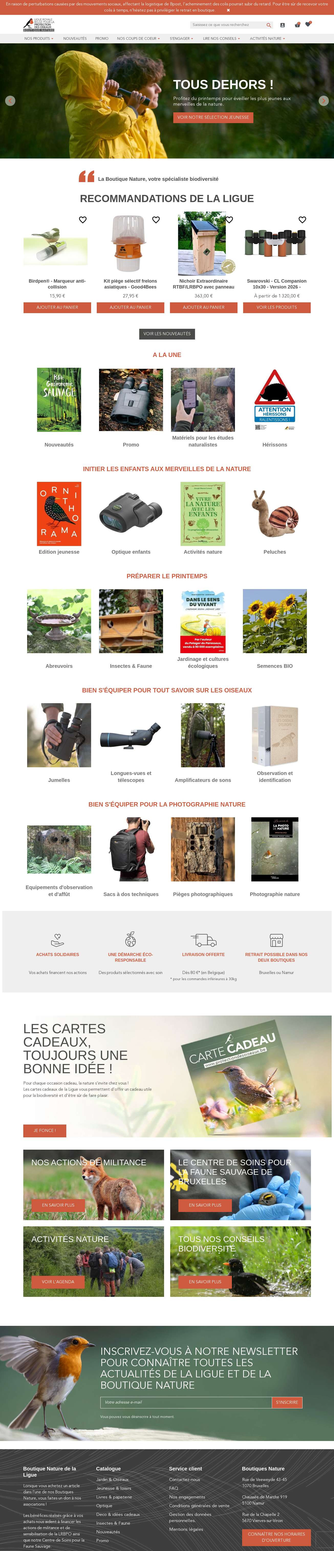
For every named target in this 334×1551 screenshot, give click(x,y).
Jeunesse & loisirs (113, 1488)
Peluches (275, 552)
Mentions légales (186, 1529)
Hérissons (275, 445)
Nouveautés (59, 445)
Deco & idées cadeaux (118, 1515)
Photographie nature (275, 894)
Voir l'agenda (58, 1282)
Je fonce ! (45, 1131)
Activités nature (203, 552)
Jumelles (59, 780)
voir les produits (277, 308)
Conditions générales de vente (199, 1506)
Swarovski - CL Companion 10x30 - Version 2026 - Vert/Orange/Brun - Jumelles (277, 287)
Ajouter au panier (57, 308)
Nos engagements (187, 1497)
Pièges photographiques (203, 894)
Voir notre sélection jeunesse (213, 118)
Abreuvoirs (59, 666)
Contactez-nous (184, 1480)
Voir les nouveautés (167, 334)
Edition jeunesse (59, 552)
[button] (297, 25)
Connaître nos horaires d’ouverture (276, 1538)
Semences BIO (275, 666)
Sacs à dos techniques (131, 894)
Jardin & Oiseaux (112, 1480)
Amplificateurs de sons (203, 780)
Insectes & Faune (131, 666)
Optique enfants (131, 552)
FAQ (173, 1488)
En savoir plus (58, 1206)
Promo (131, 445)
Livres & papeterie (114, 1497)
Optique (104, 1506)
